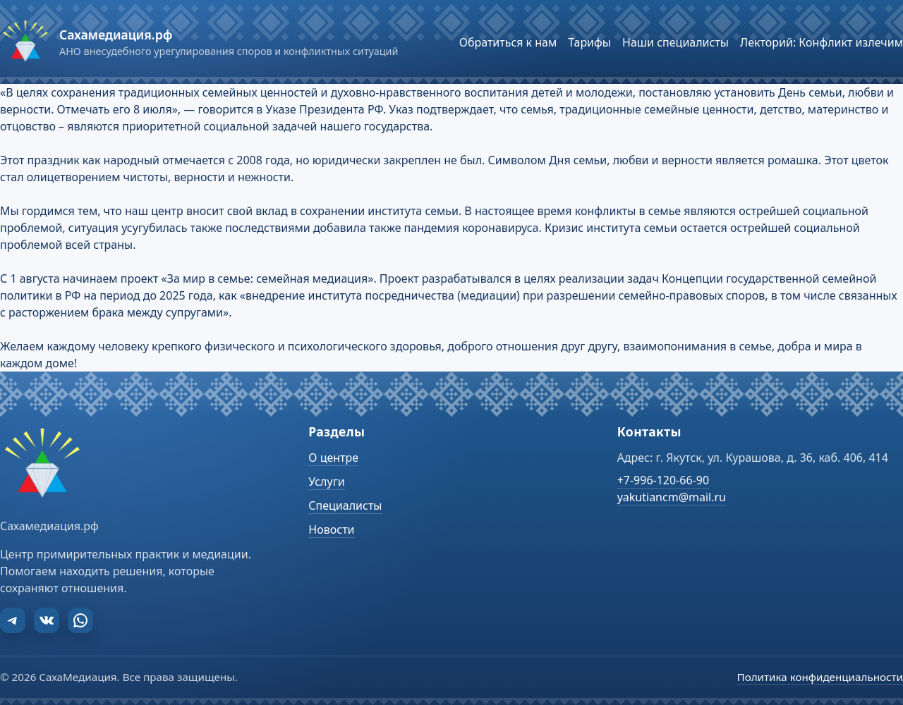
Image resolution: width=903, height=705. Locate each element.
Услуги (326, 481)
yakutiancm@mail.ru (671, 497)
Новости (331, 529)
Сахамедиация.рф (115, 34)
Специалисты (345, 505)
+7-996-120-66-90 (663, 480)
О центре (333, 457)
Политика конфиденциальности (820, 677)
